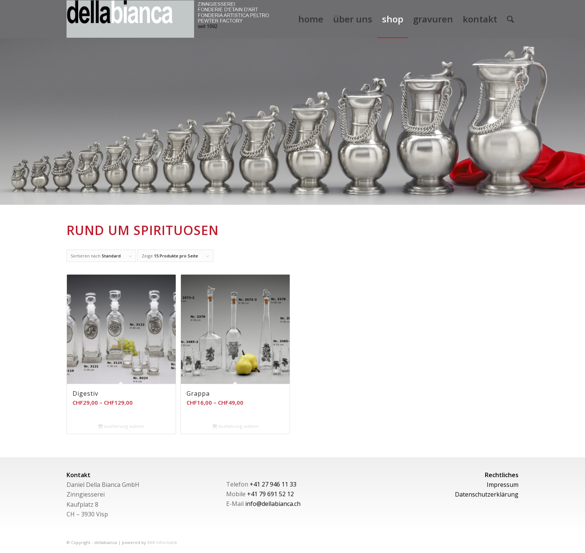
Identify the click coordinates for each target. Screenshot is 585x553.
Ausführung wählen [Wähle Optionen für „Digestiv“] (121, 426)
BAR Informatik (162, 542)
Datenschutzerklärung (486, 494)
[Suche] (510, 19)
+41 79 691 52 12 (270, 494)
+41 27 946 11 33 (273, 484)
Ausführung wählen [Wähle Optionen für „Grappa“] (235, 426)
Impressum (502, 485)
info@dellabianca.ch (273, 504)
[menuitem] (310, 19)
